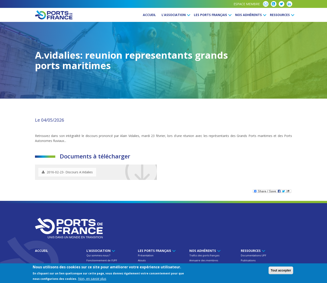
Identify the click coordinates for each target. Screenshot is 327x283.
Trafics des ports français (204, 255)
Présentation (145, 255)
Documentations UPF (253, 255)
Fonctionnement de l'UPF (101, 260)
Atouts (142, 260)
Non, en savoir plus (92, 278)
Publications (248, 260)
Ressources (281, 15)
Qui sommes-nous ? (98, 255)
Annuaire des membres (203, 260)
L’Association (175, 15)
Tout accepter (281, 270)
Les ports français (212, 15)
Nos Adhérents (250, 15)
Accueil (149, 15)
